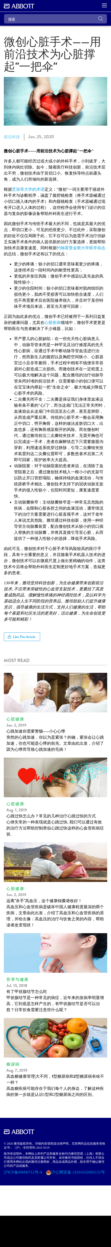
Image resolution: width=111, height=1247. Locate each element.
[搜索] (55, 18)
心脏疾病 (52, 322)
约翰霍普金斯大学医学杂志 (81, 248)
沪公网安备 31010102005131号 (78, 1172)
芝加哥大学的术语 (28, 189)
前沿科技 (12, 137)
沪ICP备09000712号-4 (23, 1172)
